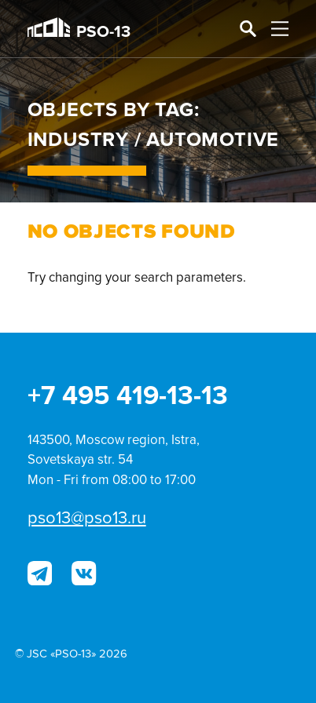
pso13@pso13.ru (87, 518)
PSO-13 (79, 29)
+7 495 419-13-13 (128, 396)
